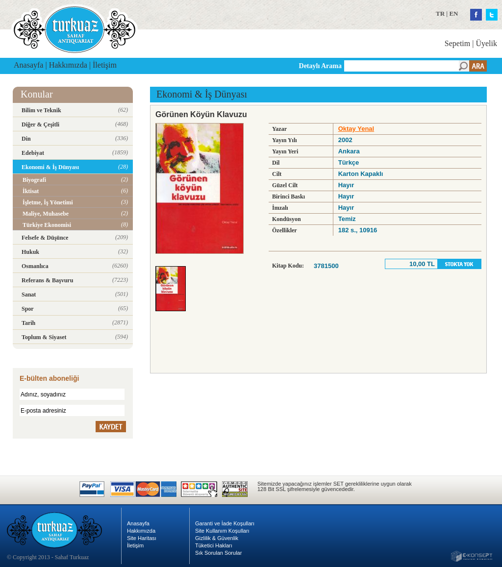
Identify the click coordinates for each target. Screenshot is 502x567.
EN (453, 13)
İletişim (105, 65)
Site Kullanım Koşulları (222, 531)
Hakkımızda (68, 65)
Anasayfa (28, 65)
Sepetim (457, 43)
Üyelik (486, 43)
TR (440, 13)
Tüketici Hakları (213, 545)
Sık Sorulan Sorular (218, 553)
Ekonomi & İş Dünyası (201, 94)
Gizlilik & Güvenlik (216, 538)
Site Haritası (141, 538)
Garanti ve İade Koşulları (224, 523)
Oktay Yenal (356, 128)
